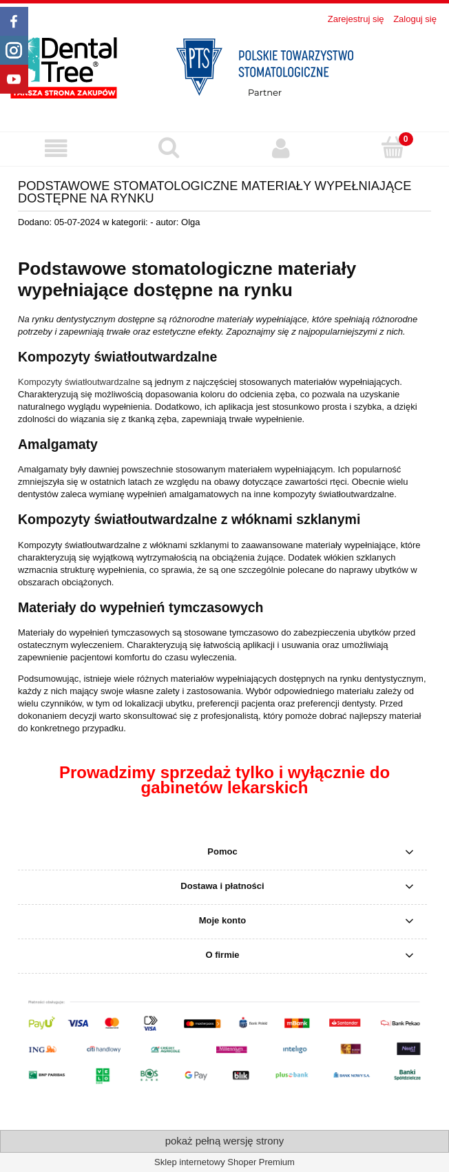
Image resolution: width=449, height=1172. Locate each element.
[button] (56, 148)
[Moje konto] (280, 148)
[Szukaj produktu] (168, 147)
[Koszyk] (393, 147)
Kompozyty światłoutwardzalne (79, 382)
